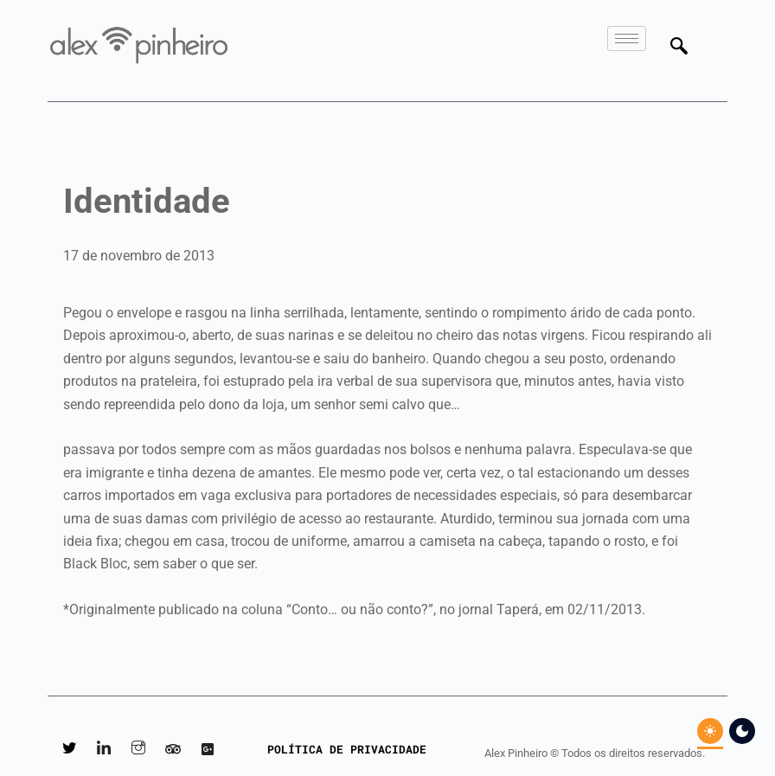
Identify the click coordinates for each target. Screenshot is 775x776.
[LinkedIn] (104, 750)
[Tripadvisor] (173, 750)
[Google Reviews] (208, 750)
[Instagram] (138, 750)
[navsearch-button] (685, 47)
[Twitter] (69, 750)
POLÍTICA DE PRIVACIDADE (346, 749)
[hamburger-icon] (626, 38)
